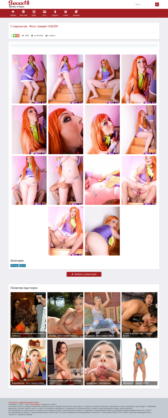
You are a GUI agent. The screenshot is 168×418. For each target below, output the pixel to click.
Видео (34, 13)
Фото (44, 13)
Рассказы (76, 13)
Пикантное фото (21, 4)
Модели (55, 13)
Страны (65, 13)
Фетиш (14, 265)
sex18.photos (35, 404)
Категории (23, 13)
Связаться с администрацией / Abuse (24, 402)
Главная (13, 13)
